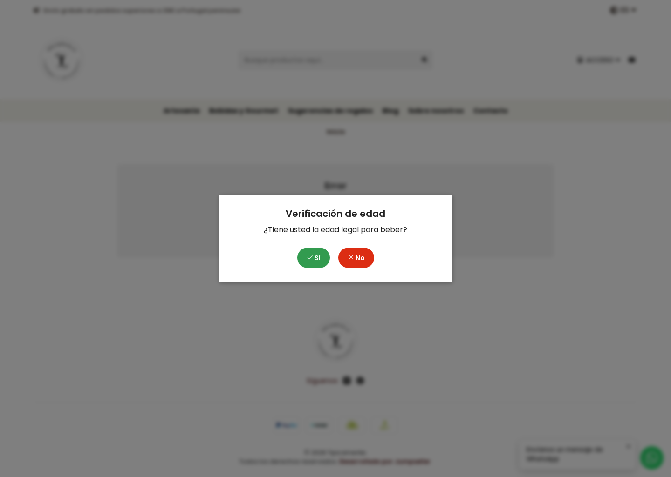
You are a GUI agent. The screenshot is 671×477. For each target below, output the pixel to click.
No (356, 257)
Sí (314, 257)
